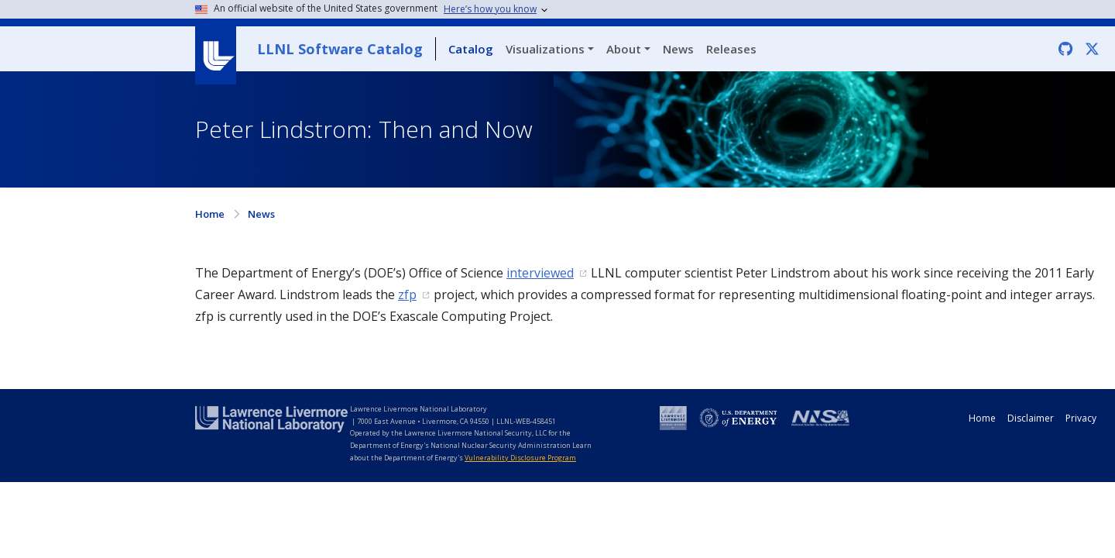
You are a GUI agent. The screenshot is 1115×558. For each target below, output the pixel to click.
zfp (407, 294)
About (623, 49)
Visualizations (545, 49)
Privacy (1080, 418)
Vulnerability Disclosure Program (520, 458)
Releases (731, 49)
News (678, 49)
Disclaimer (1030, 418)
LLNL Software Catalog (340, 49)
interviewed (540, 272)
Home (210, 214)
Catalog (470, 49)
